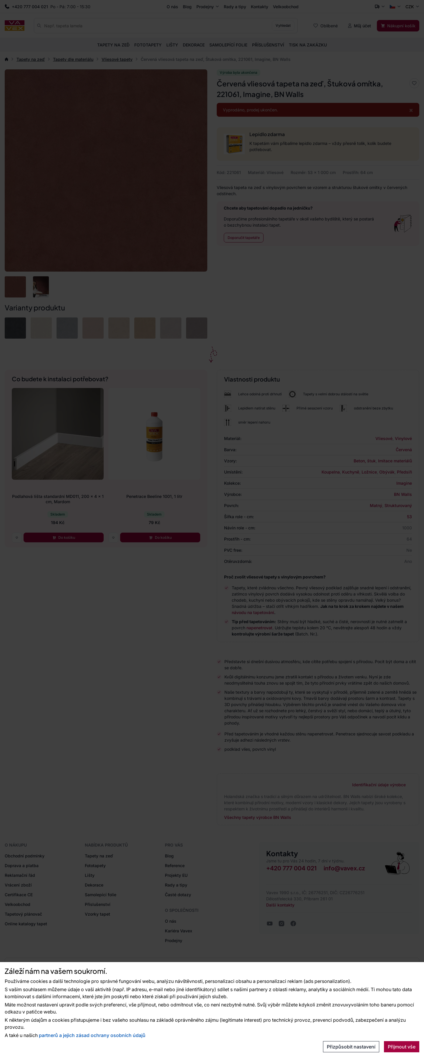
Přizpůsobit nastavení (351, 1047)
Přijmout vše (401, 1047)
